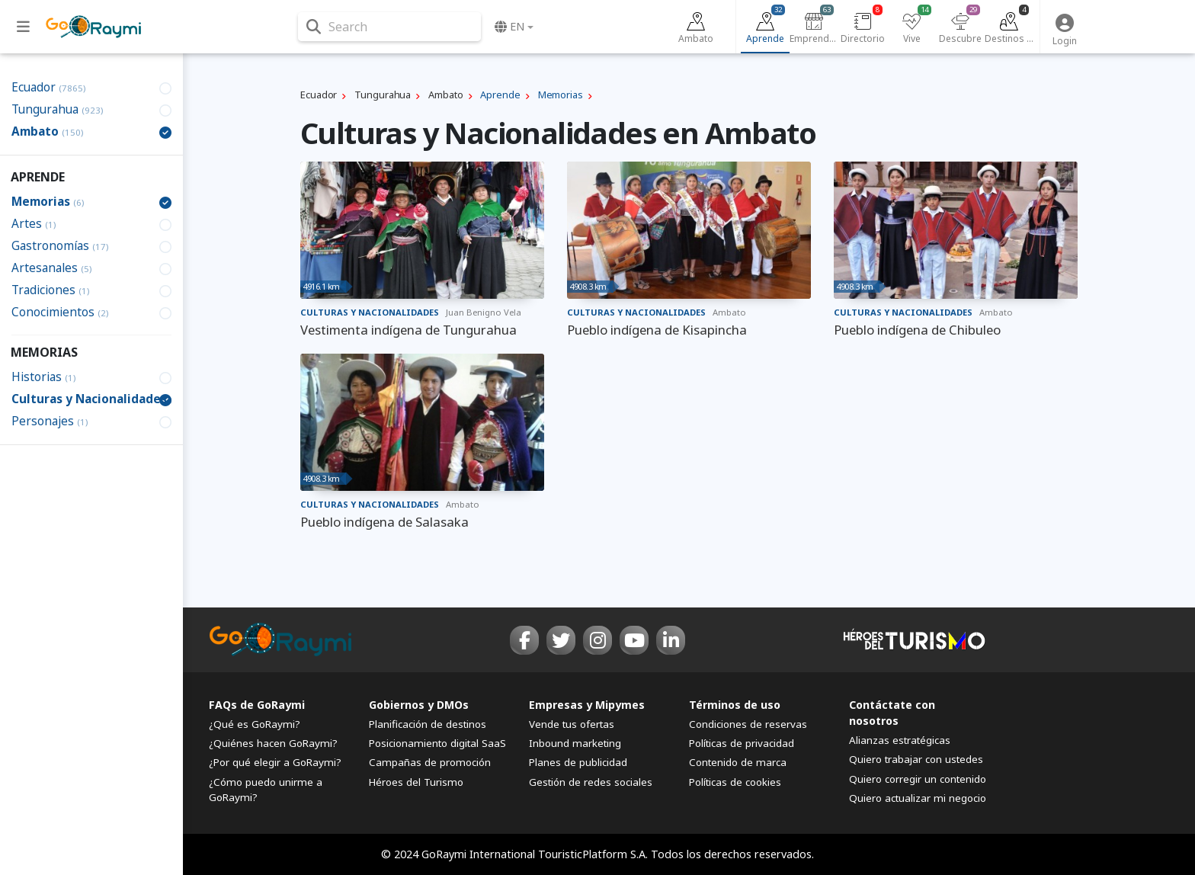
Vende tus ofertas (571, 724)
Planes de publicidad (578, 762)
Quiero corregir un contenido (917, 779)
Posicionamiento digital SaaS (437, 743)
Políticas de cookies (735, 782)
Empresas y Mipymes (587, 704)
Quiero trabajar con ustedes (916, 759)
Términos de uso (734, 704)
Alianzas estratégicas (899, 740)
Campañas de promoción (430, 762)
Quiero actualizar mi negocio (917, 798)
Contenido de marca (738, 762)
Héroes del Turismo (416, 782)
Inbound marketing (575, 743)
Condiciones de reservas (748, 724)
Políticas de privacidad (741, 743)
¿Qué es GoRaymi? (254, 724)
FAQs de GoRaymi (257, 704)
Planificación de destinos (427, 724)
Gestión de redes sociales (590, 782)
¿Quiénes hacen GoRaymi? (273, 743)
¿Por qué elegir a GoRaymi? (275, 762)
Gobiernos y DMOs (419, 704)
